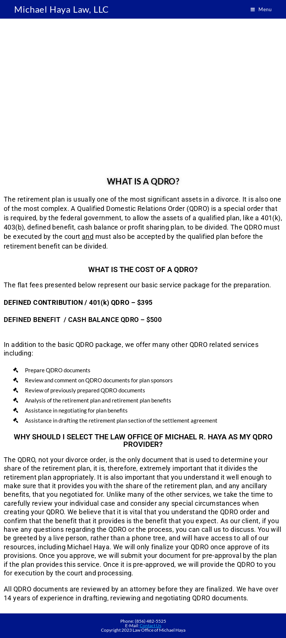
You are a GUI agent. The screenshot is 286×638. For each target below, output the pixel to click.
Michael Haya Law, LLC (61, 9)
